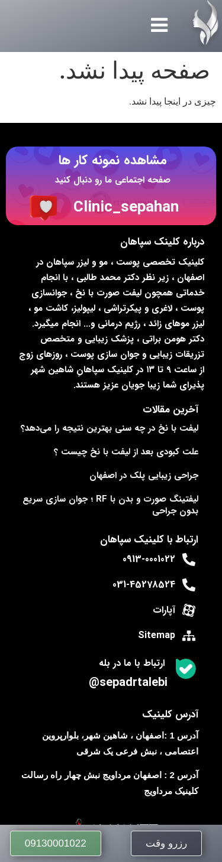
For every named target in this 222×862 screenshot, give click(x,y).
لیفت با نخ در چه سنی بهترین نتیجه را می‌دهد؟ (109, 428)
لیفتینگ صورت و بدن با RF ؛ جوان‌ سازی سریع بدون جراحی (110, 505)
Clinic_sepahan (126, 208)
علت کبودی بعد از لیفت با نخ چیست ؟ (126, 452)
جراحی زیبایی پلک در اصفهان (143, 476)
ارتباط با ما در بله (132, 663)
